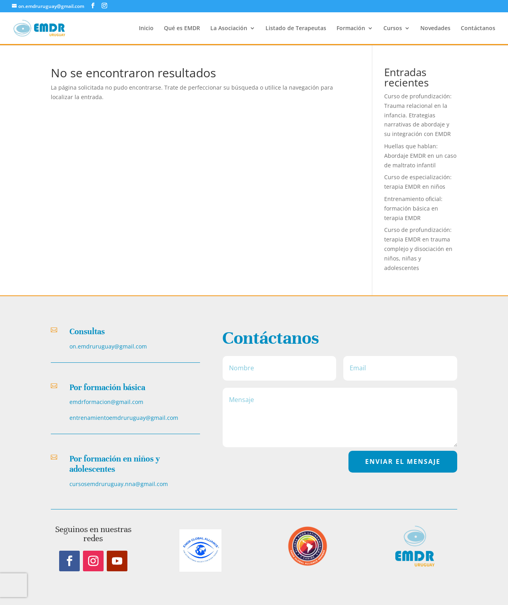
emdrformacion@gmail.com (106, 402)
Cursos (392, 28)
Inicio (146, 28)
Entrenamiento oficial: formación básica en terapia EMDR (413, 208)
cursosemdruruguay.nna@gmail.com (118, 484)
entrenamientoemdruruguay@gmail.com (123, 417)
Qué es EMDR (182, 28)
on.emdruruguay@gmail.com (108, 346)
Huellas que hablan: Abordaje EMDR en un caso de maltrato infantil (420, 155)
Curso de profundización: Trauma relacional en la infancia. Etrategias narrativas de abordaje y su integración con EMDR (418, 115)
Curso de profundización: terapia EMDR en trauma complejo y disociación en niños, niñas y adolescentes (418, 248)
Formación (351, 28)
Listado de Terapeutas (296, 28)
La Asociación (228, 28)
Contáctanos (478, 28)
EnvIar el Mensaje (403, 461)
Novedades (435, 28)
